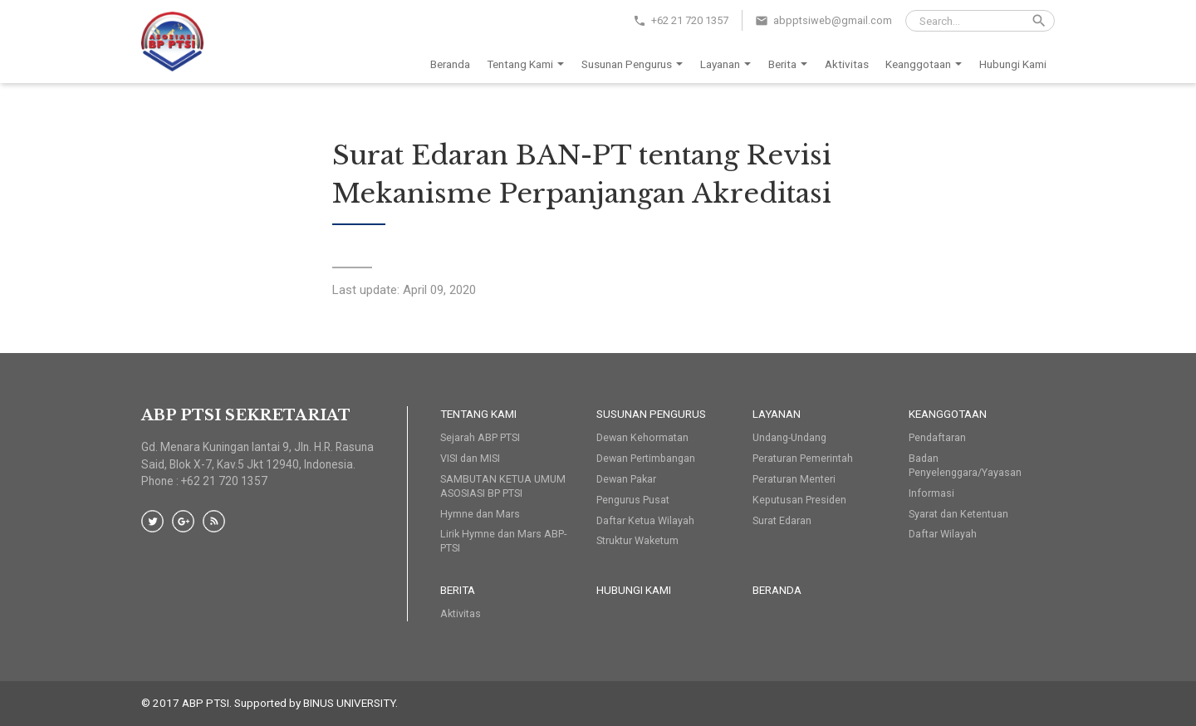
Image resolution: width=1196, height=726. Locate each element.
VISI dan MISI (470, 458)
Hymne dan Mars (480, 514)
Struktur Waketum (637, 540)
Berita (790, 65)
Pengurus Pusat (632, 499)
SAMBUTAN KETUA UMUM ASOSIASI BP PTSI (503, 486)
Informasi (931, 493)
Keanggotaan (926, 65)
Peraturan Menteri (794, 479)
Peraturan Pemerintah (802, 458)
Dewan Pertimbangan (645, 458)
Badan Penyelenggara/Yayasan (965, 465)
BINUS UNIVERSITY (349, 702)
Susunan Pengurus (635, 65)
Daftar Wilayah (943, 533)
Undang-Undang (789, 437)
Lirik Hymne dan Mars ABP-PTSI (503, 540)
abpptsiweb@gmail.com (832, 20)
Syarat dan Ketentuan (958, 514)
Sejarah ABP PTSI (480, 437)
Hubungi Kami (1012, 64)
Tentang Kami (528, 65)
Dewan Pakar (626, 479)
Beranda (450, 64)
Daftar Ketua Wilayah (645, 520)
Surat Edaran (781, 520)
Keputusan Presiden (799, 499)
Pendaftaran (937, 437)
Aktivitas (847, 64)
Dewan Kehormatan (642, 437)
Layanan (728, 65)
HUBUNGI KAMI (633, 589)
